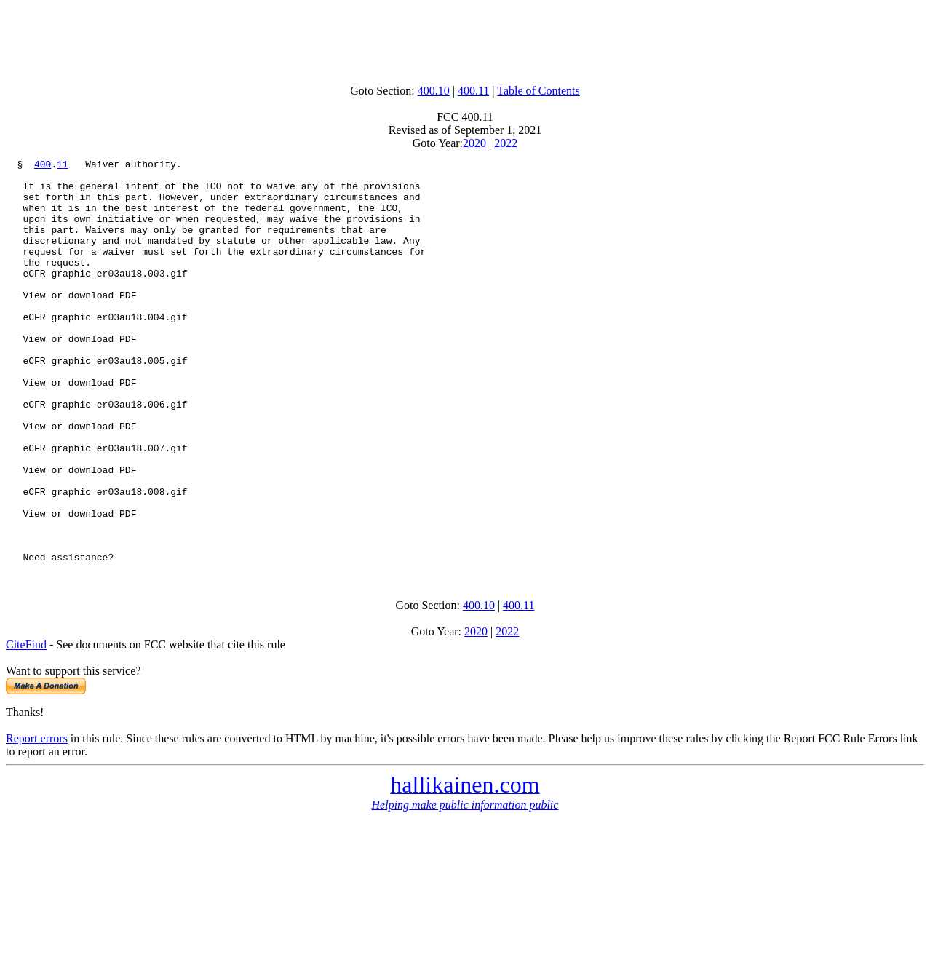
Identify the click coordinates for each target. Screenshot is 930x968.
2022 (505, 143)
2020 (474, 143)
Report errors (37, 819)
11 (62, 165)
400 (42, 165)
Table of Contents (538, 90)
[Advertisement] (465, 38)
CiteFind (26, 725)
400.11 (473, 90)
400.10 (434, 90)
